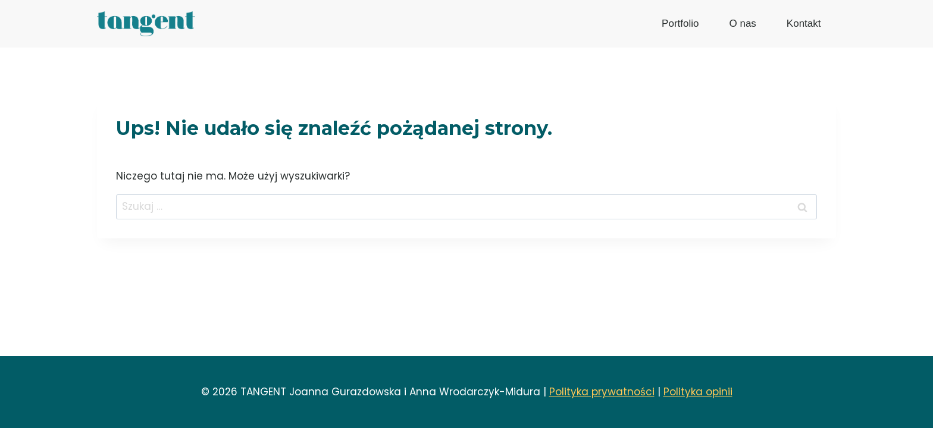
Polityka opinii (697, 392)
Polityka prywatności (602, 392)
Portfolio (680, 23)
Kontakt (804, 23)
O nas (742, 23)
